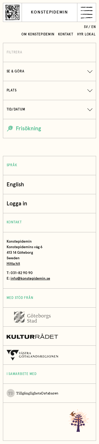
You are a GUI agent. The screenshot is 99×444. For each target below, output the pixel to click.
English (15, 184)
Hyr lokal (86, 34)
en (93, 27)
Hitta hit (13, 264)
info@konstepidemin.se (30, 278)
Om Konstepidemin (37, 34)
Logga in (18, 203)
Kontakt (65, 34)
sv (86, 27)
